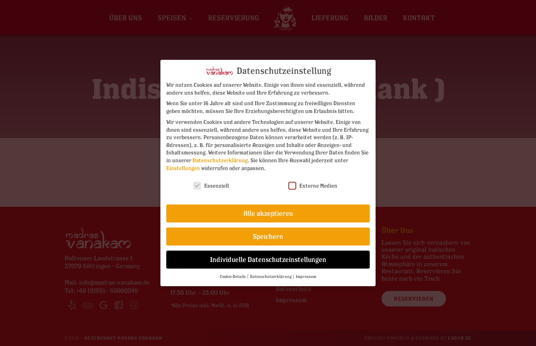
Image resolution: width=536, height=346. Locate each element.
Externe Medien (312, 185)
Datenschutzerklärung (220, 160)
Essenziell (211, 185)
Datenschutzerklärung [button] (271, 276)
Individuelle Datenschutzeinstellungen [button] (268, 259)
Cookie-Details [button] (233, 276)
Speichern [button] (268, 236)
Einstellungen (183, 168)
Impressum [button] (306, 276)
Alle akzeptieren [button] (268, 213)
